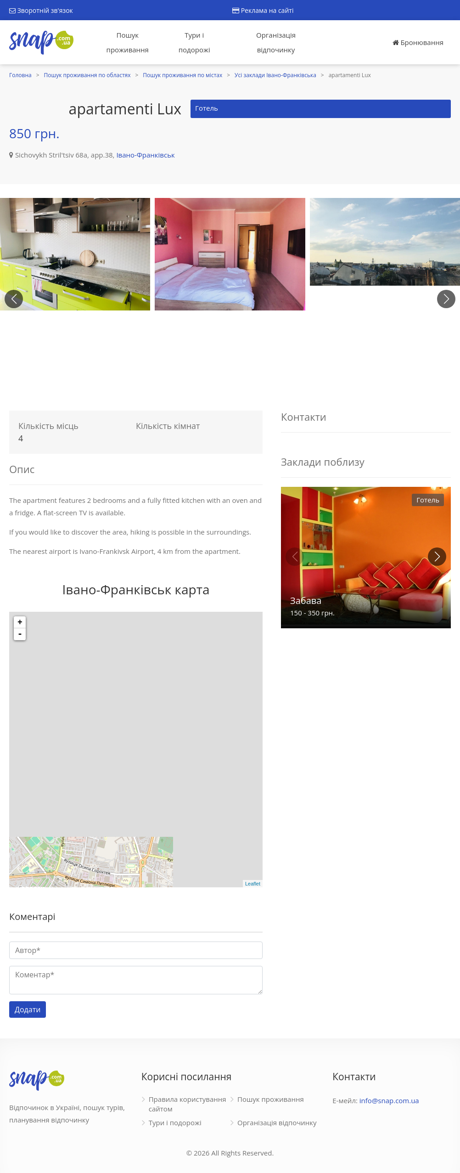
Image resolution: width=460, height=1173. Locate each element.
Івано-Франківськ (145, 154)
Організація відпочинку (276, 42)
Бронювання (418, 42)
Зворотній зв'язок (41, 10)
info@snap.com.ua (389, 1100)
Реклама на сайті (262, 10)
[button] (446, 299)
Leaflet (252, 883)
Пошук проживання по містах (182, 75)
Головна (20, 75)
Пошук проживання (128, 42)
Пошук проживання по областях (87, 75)
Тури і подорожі (194, 42)
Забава (305, 600)
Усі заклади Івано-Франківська (275, 75)
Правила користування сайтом (187, 1103)
